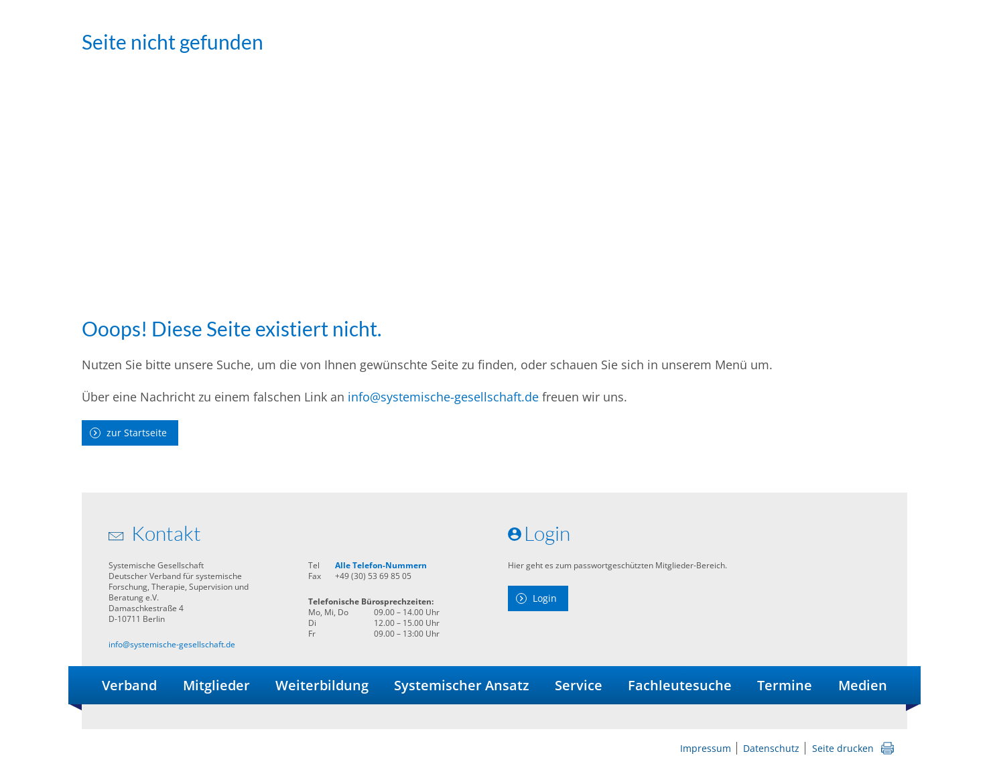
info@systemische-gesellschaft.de (443, 397)
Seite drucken (843, 748)
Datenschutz (771, 748)
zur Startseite (137, 432)
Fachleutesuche (680, 685)
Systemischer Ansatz (461, 685)
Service (578, 685)
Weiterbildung (322, 685)
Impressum (705, 748)
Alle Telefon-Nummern (381, 565)
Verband (129, 685)
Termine (784, 685)
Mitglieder (216, 685)
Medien (862, 685)
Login (545, 598)
